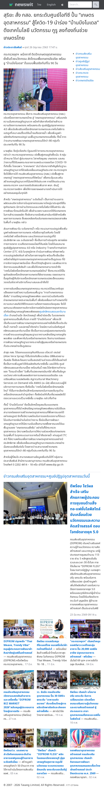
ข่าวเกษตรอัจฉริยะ (85, 80)
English (51, 5)
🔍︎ (95, 5)
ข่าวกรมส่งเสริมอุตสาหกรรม (84, 56)
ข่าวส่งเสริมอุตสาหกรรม (88, 69)
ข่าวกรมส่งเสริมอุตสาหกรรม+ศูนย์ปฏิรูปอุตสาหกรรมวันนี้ (47, 476)
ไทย (39, 5)
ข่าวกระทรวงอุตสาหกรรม (82, 75)
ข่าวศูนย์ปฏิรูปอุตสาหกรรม (82, 63)
